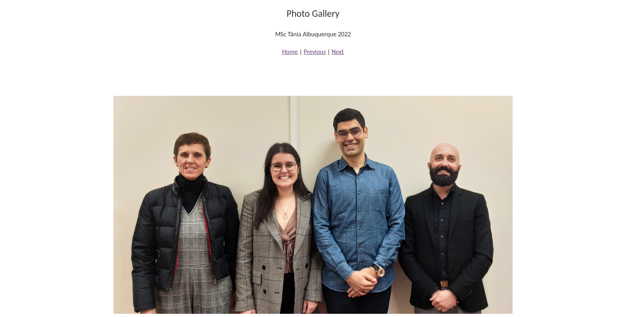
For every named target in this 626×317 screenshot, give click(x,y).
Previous (315, 51)
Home (290, 51)
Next (338, 51)
